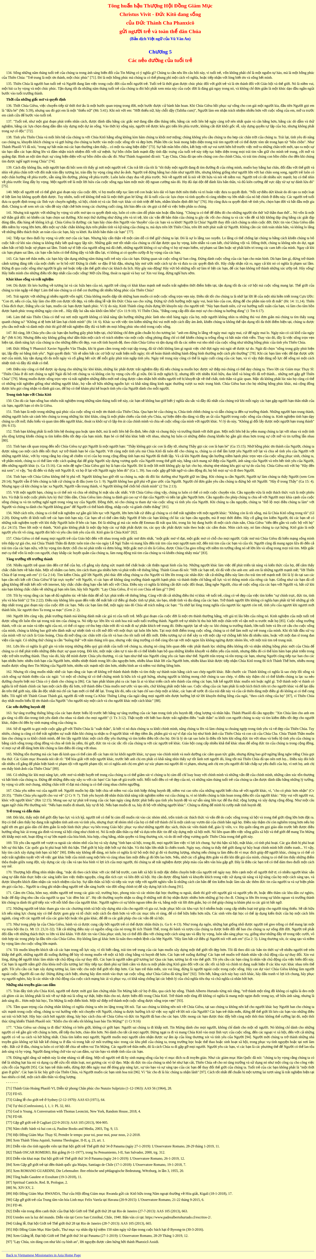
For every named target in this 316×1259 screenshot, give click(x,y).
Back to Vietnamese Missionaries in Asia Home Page (43, 1255)
